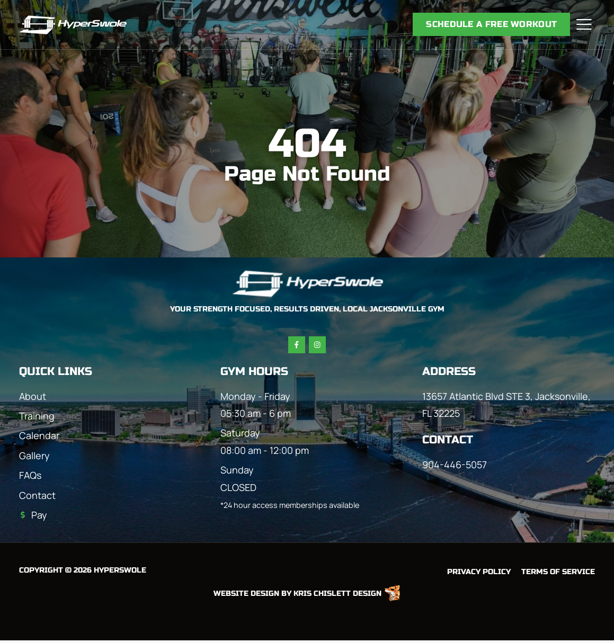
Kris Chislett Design (337, 595)
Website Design (246, 595)
